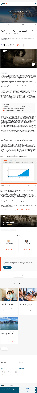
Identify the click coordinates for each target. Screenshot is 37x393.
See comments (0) (17, 275)
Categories (22, 24)
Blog (2, 360)
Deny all (27, 388)
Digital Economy (25, 11)
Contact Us (21, 362)
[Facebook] (2, 372)
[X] (9, 372)
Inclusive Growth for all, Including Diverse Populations (14, 110)
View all (4, 348)
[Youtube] (12, 372)
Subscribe (7, 267)
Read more (14, 312)
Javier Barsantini (26, 45)
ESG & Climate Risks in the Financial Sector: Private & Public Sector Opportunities (19, 106)
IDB (10, 385)
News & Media (3, 362)
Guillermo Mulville (19, 45)
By (17, 43)
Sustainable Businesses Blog (16, 11)
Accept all (27, 391)
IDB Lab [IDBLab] (13, 385)
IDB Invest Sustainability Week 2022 (23, 209)
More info (8, 249)
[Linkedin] (5, 372)
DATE (33, 43)
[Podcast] (15, 372)
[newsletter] (2, 375)
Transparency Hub (22, 360)
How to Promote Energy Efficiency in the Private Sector (14, 108)
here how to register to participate (27, 210)
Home (10, 11)
